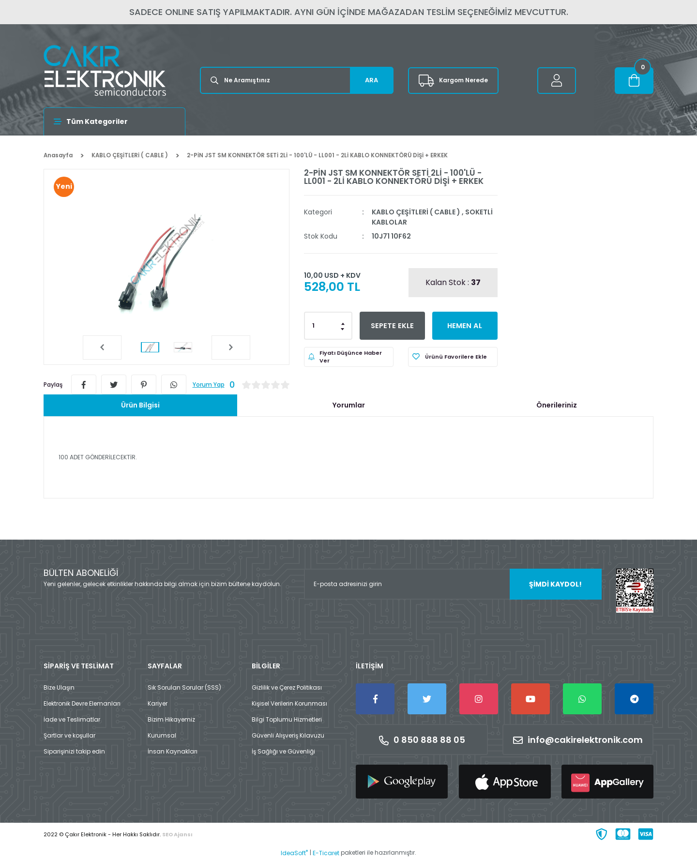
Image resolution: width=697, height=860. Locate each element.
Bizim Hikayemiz (171, 719)
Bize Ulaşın (59, 687)
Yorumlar (349, 405)
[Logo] (105, 70)
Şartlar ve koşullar (69, 735)
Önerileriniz (556, 405)
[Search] (297, 80)
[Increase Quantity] (343, 322)
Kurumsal (162, 735)
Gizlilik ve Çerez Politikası (287, 687)
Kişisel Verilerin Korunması (289, 703)
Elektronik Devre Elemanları (82, 703)
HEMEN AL (465, 325)
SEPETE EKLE (392, 325)
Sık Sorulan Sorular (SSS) (184, 687)
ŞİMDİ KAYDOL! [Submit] (555, 584)
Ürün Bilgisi (140, 405)
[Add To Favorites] (453, 357)
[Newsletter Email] (453, 584)
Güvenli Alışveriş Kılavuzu (288, 735)
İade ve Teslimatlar (72, 719)
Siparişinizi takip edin (74, 751)
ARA (371, 80)
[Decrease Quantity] (343, 328)
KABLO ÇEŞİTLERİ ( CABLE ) (416, 212)
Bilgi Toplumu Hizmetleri (287, 719)
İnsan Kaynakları (172, 751)
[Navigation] (114, 121)
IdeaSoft (294, 853)
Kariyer (157, 703)
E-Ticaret (326, 853)
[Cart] (634, 80)
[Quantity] (328, 326)
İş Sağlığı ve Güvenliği (283, 751)
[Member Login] (556, 80)
